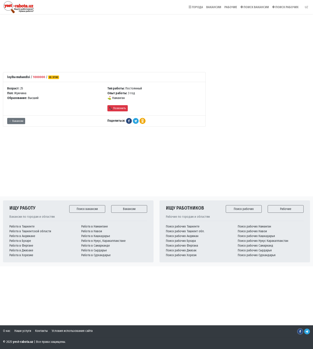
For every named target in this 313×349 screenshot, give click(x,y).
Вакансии (129, 209)
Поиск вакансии (87, 209)
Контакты (41, 331)
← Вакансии (16, 121)
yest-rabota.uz (23, 342)
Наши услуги (22, 331)
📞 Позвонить (117, 108)
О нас (6, 331)
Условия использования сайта (72, 331)
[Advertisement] (156, 38)
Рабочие (285, 209)
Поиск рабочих (244, 209)
